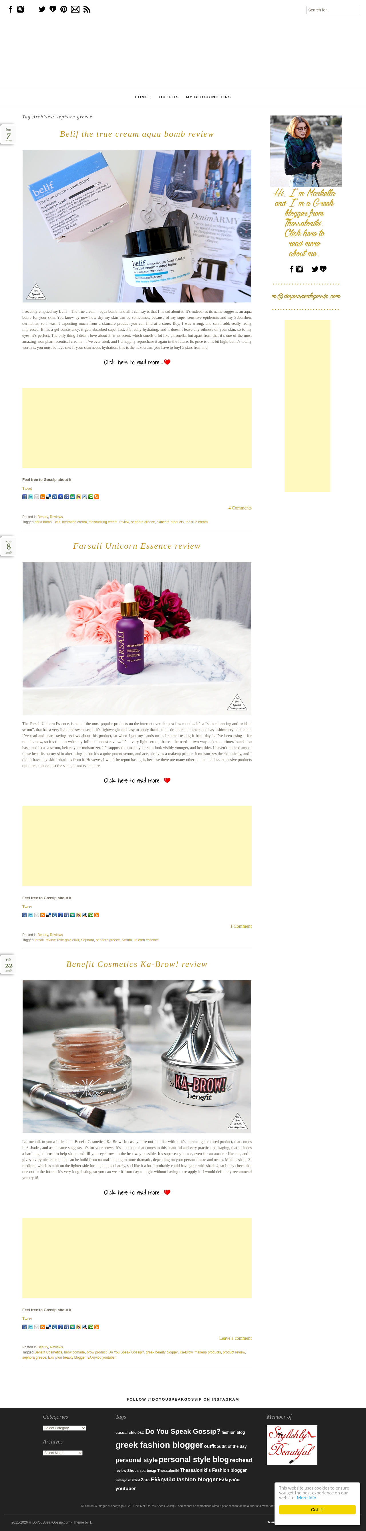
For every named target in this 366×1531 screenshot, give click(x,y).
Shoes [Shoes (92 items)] (133, 1470)
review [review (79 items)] (121, 1471)
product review (234, 1352)
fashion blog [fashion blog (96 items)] (233, 1432)
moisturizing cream (103, 522)
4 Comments (240, 507)
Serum (127, 940)
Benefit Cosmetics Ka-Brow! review (137, 964)
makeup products (207, 1352)
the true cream (197, 522)
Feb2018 (8, 965)
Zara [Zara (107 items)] (145, 1480)
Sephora (87, 940)
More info (306, 1498)
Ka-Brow (186, 1352)
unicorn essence (146, 940)
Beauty (42, 517)
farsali (39, 940)
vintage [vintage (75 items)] (121, 1480)
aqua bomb (43, 522)
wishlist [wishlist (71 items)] (134, 1480)
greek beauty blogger (162, 1352)
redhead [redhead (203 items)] (241, 1460)
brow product (96, 1352)
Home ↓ (143, 97)
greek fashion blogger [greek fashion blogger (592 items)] (159, 1445)
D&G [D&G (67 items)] (141, 1432)
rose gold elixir (68, 940)
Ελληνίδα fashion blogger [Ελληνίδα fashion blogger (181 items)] (184, 1479)
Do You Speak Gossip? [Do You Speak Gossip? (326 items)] (183, 1431)
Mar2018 (8, 547)
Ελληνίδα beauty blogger (66, 1357)
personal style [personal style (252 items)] (137, 1460)
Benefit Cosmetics (48, 1352)
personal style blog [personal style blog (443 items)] (194, 1459)
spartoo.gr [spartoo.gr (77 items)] (148, 1471)
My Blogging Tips (208, 97)
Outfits (169, 97)
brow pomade (74, 1352)
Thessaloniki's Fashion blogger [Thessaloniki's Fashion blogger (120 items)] (213, 1470)
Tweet (27, 488)
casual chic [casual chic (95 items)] (126, 1432)
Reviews (56, 517)
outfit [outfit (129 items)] (210, 1446)
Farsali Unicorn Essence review (137, 545)
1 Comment (241, 926)
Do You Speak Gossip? (126, 1352)
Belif (56, 522)
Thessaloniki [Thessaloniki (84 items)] (168, 1471)
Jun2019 (8, 135)
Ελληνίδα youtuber (101, 1357)
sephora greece (143, 522)
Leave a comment (235, 1338)
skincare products (170, 522)
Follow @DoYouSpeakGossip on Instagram (183, 1399)
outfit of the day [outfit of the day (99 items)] (231, 1446)
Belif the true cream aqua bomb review (137, 133)
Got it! (317, 1510)
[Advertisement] (137, 428)
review (124, 522)
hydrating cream (74, 522)
